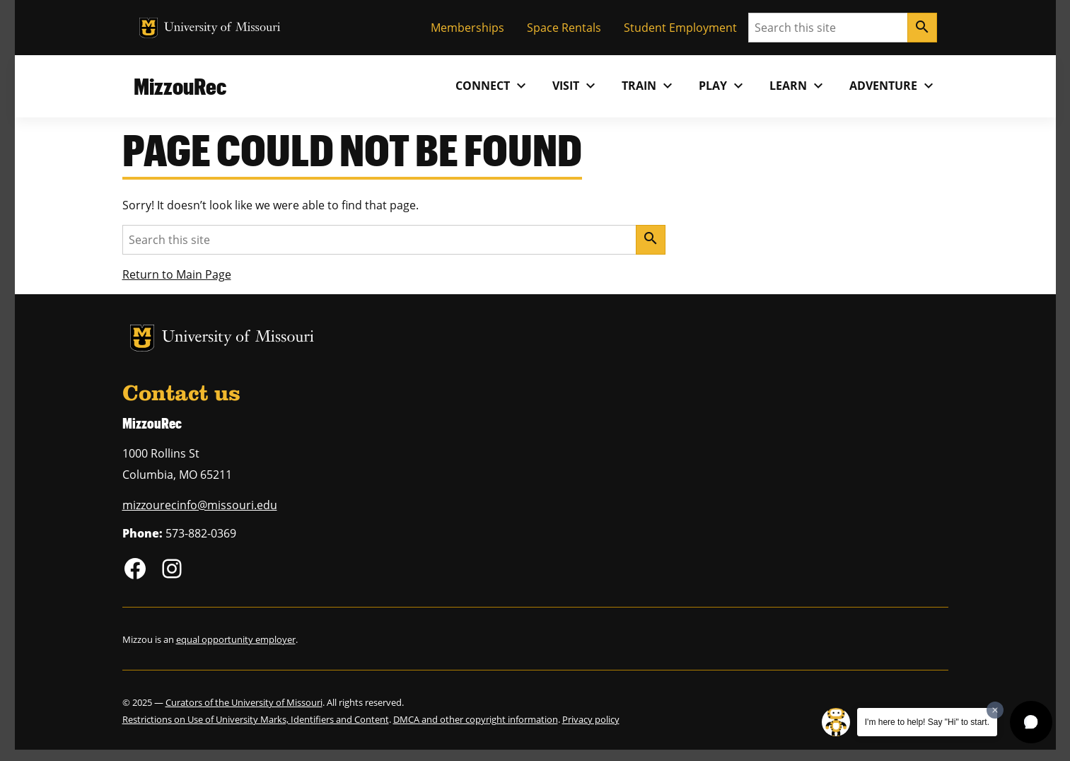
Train (649, 85)
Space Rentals (564, 27)
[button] (1031, 722)
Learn (798, 85)
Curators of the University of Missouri (243, 702)
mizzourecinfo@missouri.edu (199, 505)
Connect (492, 85)
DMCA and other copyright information (475, 719)
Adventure (893, 85)
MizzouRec (180, 86)
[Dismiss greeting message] (995, 710)
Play (723, 85)
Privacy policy (591, 719)
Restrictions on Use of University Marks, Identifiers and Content (255, 719)
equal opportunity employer (236, 639)
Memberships (467, 27)
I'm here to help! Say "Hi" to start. (927, 722)
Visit (575, 85)
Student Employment (680, 27)
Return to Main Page (176, 274)
